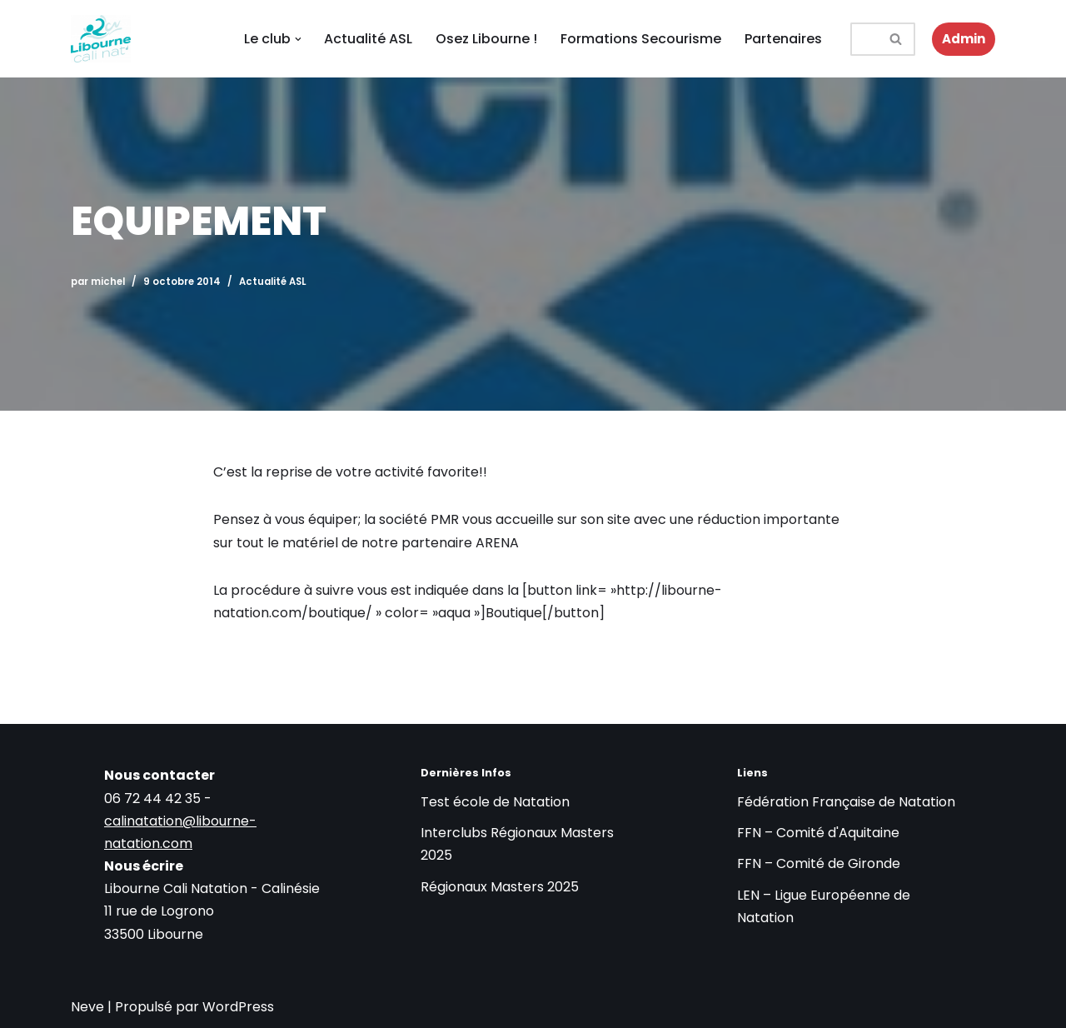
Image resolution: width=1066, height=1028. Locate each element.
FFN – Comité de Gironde (818, 863)
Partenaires (784, 38)
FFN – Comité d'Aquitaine (818, 832)
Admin (963, 38)
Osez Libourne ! (487, 38)
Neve (87, 1006)
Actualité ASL (369, 38)
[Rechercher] (865, 39)
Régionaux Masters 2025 (500, 886)
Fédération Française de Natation (846, 801)
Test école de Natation (495, 801)
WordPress (238, 1006)
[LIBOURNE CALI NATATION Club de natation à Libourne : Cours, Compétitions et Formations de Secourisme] (101, 38)
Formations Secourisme (641, 38)
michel (108, 281)
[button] (298, 39)
